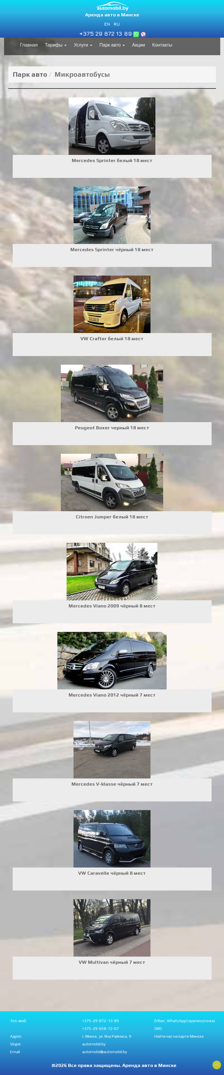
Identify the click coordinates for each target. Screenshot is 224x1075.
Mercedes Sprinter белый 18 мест (112, 160)
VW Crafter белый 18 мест (112, 338)
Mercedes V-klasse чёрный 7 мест (112, 784)
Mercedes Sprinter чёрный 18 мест (112, 249)
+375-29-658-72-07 (100, 1028)
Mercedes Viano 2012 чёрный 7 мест (112, 695)
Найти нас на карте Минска (179, 1036)
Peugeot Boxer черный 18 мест (112, 427)
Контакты (162, 45)
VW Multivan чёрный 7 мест (112, 962)
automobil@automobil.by (104, 1051)
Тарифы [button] (56, 45)
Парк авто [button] (112, 45)
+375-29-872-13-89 (100, 1020)
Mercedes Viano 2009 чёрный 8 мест (112, 606)
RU (117, 23)
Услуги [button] (83, 45)
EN (107, 23)
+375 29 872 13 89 (105, 33)
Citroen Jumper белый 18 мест (112, 517)
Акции (138, 45)
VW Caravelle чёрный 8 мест (112, 873)
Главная (29, 45)
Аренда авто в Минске (112, 15)
